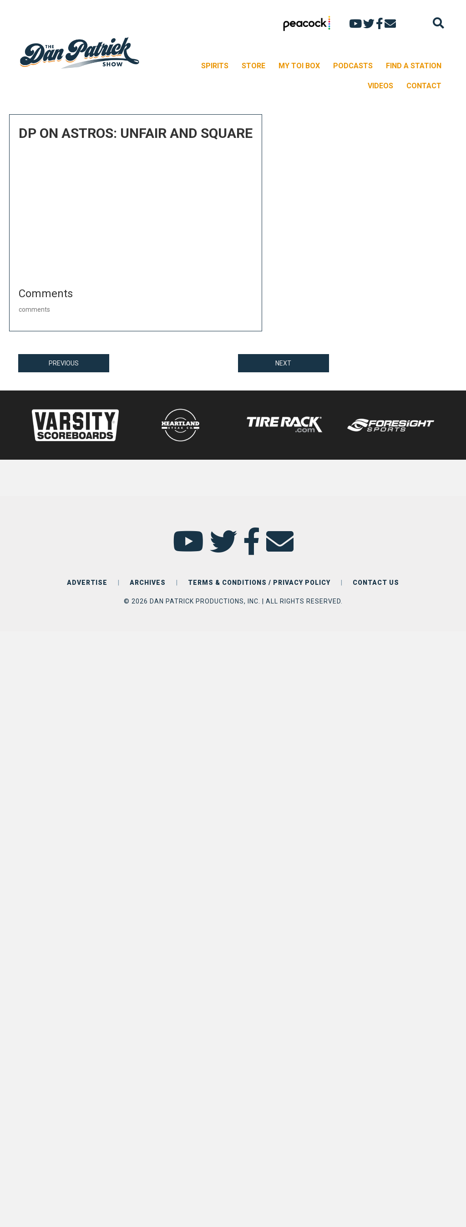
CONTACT (423, 85)
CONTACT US (376, 582)
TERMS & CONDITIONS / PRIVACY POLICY (259, 582)
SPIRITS (214, 65)
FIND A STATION (413, 65)
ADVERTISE (87, 582)
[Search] (438, 23)
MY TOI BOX (299, 65)
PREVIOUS (64, 363)
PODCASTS (353, 65)
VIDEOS (380, 85)
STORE (253, 65)
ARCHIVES (148, 582)
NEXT (283, 363)
